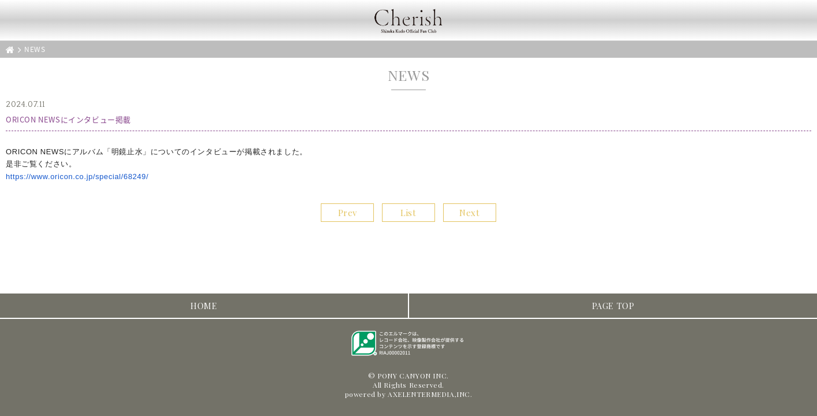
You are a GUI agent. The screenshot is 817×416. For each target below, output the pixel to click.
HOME (203, 305)
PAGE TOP (613, 305)
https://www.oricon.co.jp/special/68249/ (77, 176)
